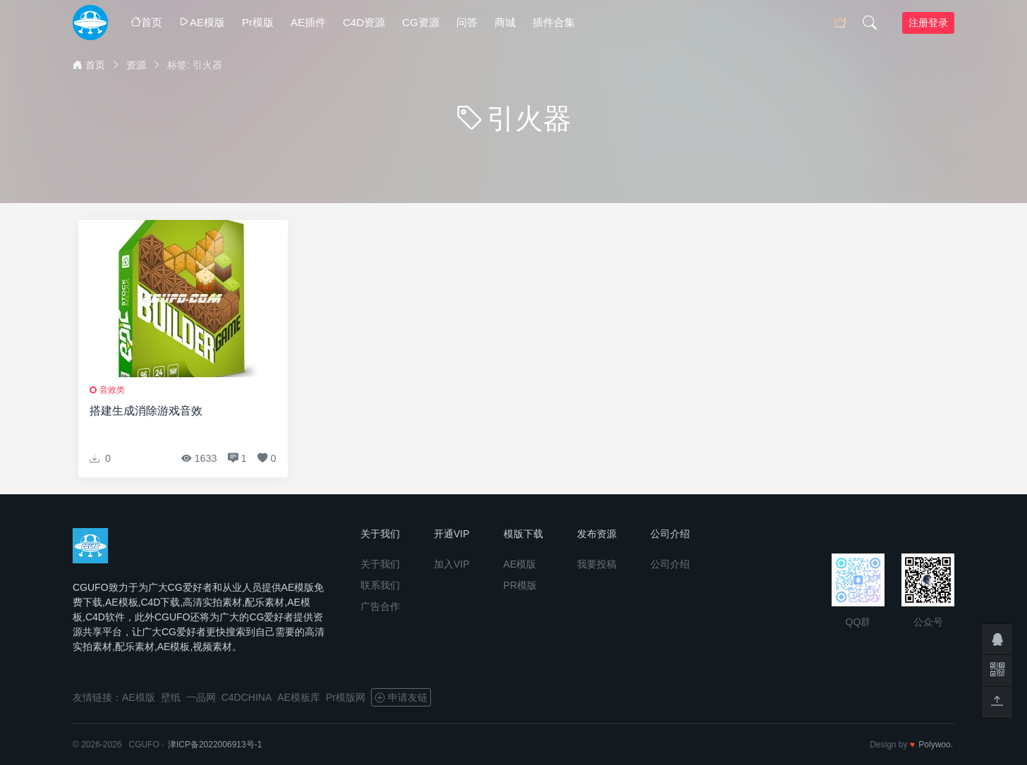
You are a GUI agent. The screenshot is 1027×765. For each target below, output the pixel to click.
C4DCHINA (246, 697)
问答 (467, 22)
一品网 (201, 697)
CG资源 (420, 22)
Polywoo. (935, 744)
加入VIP (452, 564)
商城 (505, 22)
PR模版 (520, 585)
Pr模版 (258, 22)
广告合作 (380, 606)
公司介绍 (670, 564)
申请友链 (401, 697)
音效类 (112, 390)
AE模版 (202, 22)
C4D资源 (364, 22)
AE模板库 (298, 697)
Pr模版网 (345, 697)
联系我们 (380, 585)
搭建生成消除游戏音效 (146, 411)
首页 (146, 22)
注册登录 (928, 22)
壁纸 (171, 697)
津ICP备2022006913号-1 (215, 744)
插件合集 (554, 22)
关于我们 (380, 564)
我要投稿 (596, 564)
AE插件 (308, 22)
